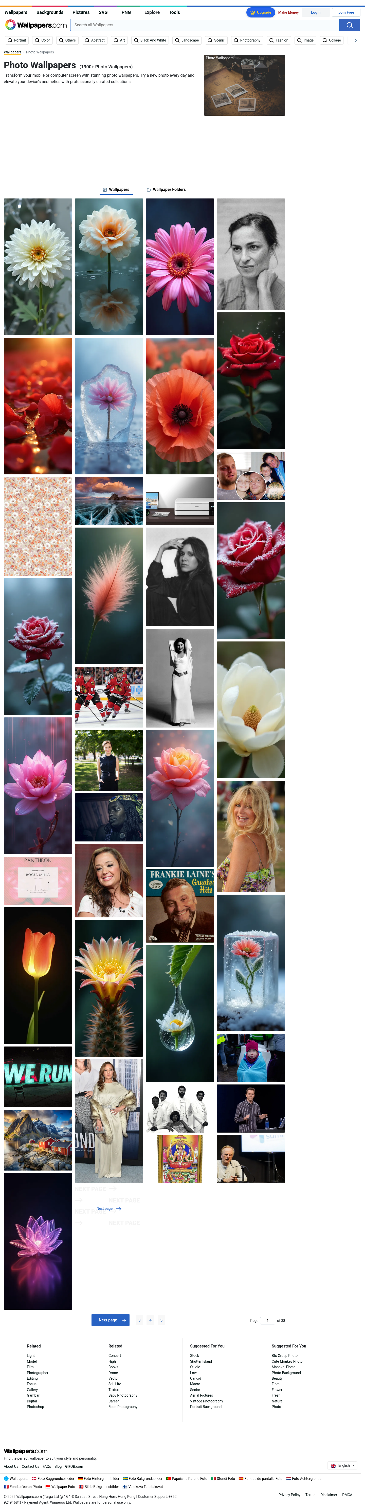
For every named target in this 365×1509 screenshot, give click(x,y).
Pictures (80, 12)
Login (316, 12)
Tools (174, 12)
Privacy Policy (289, 1495)
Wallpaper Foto (63, 1487)
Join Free (346, 12)
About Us (11, 1466)
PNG (126, 12)
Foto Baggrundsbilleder (56, 1479)
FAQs (47, 1466)
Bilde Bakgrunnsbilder (102, 1487)
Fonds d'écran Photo (26, 1487)
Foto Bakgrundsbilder (145, 1479)
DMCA (347, 1495)
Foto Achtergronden (307, 1479)
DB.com (74, 1466)
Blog (58, 1466)
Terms (310, 1495)
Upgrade (264, 12)
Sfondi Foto (226, 1479)
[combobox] (204, 25)
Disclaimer (328, 1495)
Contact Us (30, 1466)
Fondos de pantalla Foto (264, 1479)
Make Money (288, 12)
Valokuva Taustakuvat (146, 1487)
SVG (103, 12)
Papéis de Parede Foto (189, 1479)
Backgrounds (49, 12)
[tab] (116, 189)
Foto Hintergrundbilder (101, 1479)
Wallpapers (16, 12)
